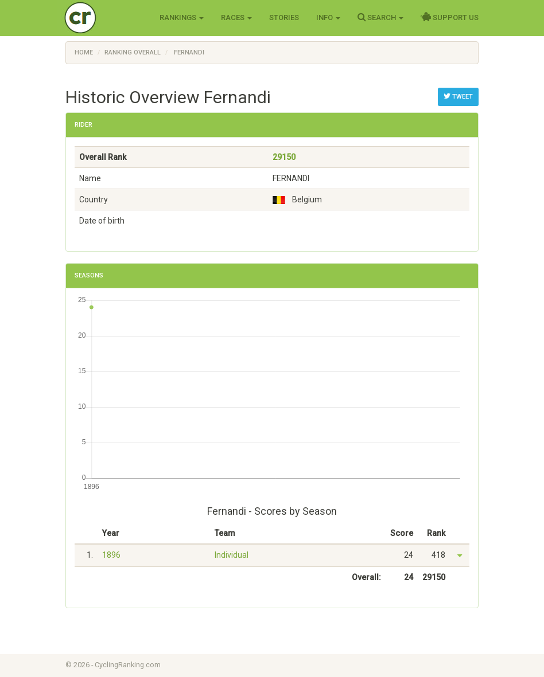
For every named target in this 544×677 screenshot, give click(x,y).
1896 (111, 554)
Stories (284, 17)
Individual (231, 554)
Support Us (450, 17)
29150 (284, 157)
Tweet (458, 96)
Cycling (104, 17)
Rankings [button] (182, 17)
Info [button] (328, 17)
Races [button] (236, 17)
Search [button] (380, 17)
